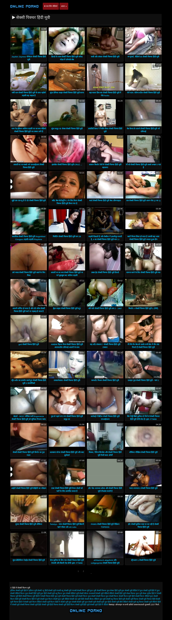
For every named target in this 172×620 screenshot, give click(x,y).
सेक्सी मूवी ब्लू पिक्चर (136, 602)
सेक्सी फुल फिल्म (46, 599)
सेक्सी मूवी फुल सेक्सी (68, 602)
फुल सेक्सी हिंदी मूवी (32, 593)
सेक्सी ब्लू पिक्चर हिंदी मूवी (115, 599)
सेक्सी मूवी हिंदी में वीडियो (99, 604)
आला (64, 6)
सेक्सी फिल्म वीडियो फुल (144, 596)
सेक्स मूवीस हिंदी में (149, 593)
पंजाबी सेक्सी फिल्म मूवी (80, 590)
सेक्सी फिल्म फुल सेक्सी (87, 596)
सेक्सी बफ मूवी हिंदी (77, 599)
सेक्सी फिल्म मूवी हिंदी (127, 596)
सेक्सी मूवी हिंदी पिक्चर (50, 604)
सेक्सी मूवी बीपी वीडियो (119, 602)
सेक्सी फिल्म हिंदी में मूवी (31, 599)
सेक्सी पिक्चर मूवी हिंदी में (31, 596)
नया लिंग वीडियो (50, 6)
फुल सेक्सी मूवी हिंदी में (148, 590)
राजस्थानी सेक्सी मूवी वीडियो (99, 593)
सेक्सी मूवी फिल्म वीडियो (33, 602)
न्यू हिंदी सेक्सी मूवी (49, 590)
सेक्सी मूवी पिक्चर (132, 599)
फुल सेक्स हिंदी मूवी (114, 590)
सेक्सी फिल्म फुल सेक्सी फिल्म (107, 596)
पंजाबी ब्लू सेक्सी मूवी (63, 590)
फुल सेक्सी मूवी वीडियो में (130, 590)
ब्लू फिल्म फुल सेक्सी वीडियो (65, 593)
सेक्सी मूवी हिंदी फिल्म (67, 604)
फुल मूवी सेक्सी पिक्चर (98, 590)
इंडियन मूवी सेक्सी (35, 590)
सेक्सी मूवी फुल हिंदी (103, 602)
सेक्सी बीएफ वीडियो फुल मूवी (95, 599)
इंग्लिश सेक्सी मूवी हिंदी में (19, 590)
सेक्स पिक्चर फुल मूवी (134, 593)
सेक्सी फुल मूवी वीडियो (61, 599)
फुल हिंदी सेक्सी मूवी (47, 593)
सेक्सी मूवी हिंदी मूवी (82, 604)
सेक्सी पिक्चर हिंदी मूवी (69, 596)
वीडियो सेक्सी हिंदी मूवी (117, 593)
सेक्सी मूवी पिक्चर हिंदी (147, 599)
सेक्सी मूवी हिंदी (35, 604)
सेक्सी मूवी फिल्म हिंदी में (51, 602)
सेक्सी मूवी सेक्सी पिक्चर (21, 604)
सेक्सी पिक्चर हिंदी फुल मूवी (51, 596)
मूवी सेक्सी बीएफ (82, 593)
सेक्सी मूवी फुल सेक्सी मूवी (86, 602)
